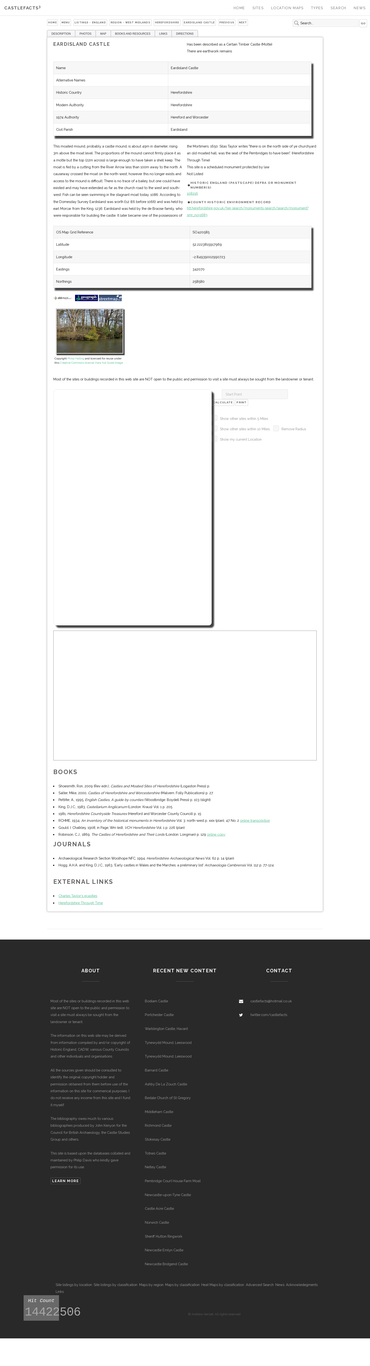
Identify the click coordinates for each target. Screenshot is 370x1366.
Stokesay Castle (157, 1139)
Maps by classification (182, 1285)
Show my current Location (241, 439)
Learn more (65, 1181)
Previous (226, 22)
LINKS (163, 33)
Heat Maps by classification (222, 1285)
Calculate (223, 402)
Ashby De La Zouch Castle (166, 1084)
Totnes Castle (155, 1153)
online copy (216, 834)
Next (243, 22)
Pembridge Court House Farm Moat (173, 1181)
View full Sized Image (109, 362)
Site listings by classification (115, 1285)
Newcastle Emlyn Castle (164, 1250)
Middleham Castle (159, 1112)
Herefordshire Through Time (81, 903)
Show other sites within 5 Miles (244, 419)
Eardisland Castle (199, 22)
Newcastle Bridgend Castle (166, 1264)
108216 (192, 193)
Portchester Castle (159, 1015)
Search (338, 8)
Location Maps (287, 8)
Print (241, 402)
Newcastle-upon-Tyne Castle (168, 1195)
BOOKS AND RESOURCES (133, 33)
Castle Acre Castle (159, 1208)
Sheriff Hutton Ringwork (163, 1236)
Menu (66, 22)
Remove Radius (294, 429)
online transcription (255, 820)
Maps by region (151, 1285)
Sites (258, 8)
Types (317, 8)
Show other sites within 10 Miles (245, 429)
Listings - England (90, 22)
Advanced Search (260, 1285)
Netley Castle (155, 1167)
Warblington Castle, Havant (166, 1029)
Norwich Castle (157, 1222)
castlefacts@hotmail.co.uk (271, 1001)
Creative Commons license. (77, 362)
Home (239, 8)
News (360, 8)
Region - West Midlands (130, 22)
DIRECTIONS (184, 33)
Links (60, 1292)
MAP (103, 33)
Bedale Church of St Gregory (168, 1098)
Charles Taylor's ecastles (78, 896)
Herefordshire (167, 22)
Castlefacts (22, 7)
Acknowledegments (302, 1285)
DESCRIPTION (61, 33)
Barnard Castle (156, 1070)
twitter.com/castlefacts (268, 1015)
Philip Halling (75, 358)
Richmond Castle (158, 1125)
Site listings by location (74, 1285)
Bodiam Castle (156, 1001)
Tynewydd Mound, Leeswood (168, 1043)
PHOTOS (85, 33)
